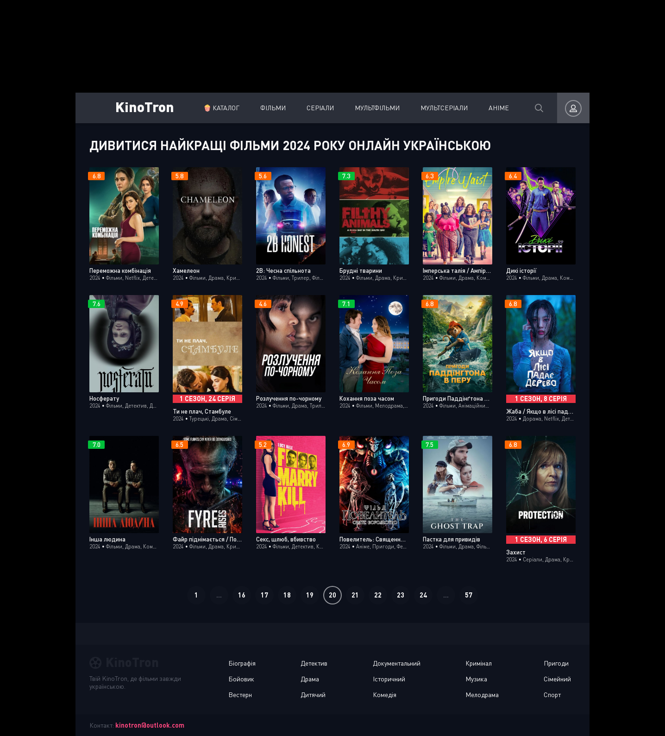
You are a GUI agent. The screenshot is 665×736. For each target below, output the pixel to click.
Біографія (242, 663)
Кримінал (478, 663)
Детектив (314, 663)
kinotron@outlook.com (149, 725)
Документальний (396, 663)
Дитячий (313, 694)
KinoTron (144, 106)
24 (423, 595)
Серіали (317, 108)
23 (400, 595)
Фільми (270, 108)
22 (378, 595)
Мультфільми (374, 108)
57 (468, 595)
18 (287, 595)
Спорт (552, 694)
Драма (310, 679)
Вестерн (240, 694)
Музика (476, 679)
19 (310, 595)
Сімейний (557, 679)
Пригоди (556, 663)
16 (241, 595)
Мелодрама (482, 694)
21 (355, 595)
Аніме (496, 108)
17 (264, 595)
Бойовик (241, 679)
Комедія (384, 694)
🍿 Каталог (219, 108)
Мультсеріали (441, 108)
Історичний (389, 679)
